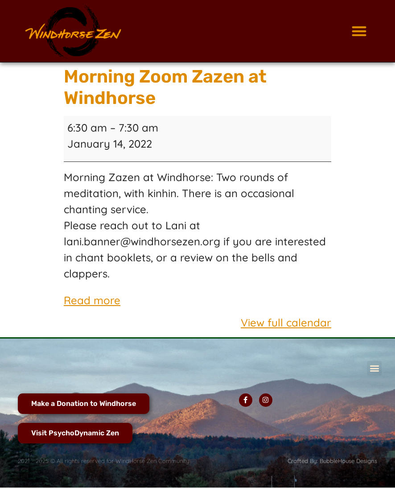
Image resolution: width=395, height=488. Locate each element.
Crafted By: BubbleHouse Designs (332, 460)
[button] (359, 31)
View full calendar (286, 322)
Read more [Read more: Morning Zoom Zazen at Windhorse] (92, 300)
